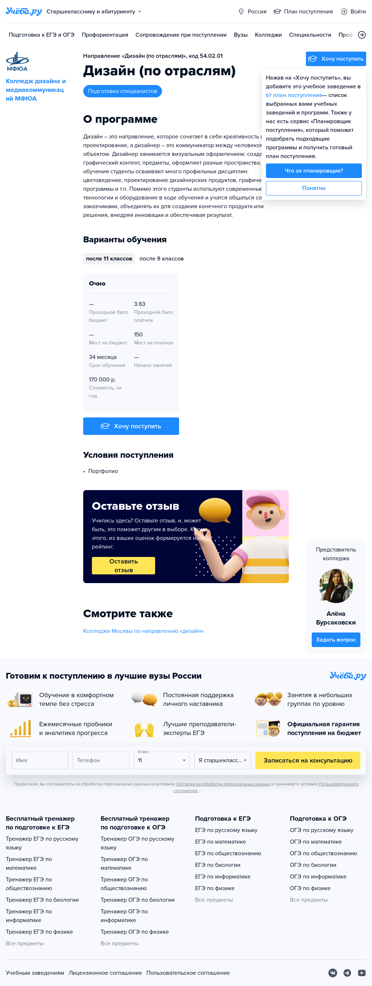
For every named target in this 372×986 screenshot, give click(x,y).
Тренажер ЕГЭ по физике (39, 932)
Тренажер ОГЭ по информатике (124, 916)
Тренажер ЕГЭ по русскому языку (42, 843)
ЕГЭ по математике (220, 841)
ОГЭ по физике (310, 888)
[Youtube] (361, 973)
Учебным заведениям (35, 973)
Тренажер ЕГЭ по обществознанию (29, 884)
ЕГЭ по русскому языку (226, 830)
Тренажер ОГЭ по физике (135, 932)
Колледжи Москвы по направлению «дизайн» (143, 631)
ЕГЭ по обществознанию (228, 853)
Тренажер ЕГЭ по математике (29, 864)
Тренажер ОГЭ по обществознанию (124, 884)
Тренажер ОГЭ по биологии (138, 900)
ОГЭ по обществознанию (323, 853)
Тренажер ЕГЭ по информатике (29, 916)
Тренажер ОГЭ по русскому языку (137, 843)
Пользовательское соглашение (188, 973)
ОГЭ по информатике (318, 876)
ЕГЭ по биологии (217, 865)
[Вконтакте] (332, 973)
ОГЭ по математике (316, 841)
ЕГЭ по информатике (223, 876)
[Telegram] (347, 973)
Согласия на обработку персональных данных (223, 784)
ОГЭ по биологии (313, 865)
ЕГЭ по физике (215, 888)
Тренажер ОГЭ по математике (124, 864)
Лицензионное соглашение (105, 973)
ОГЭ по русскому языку (321, 830)
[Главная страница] (24, 11)
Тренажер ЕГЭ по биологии (42, 900)
